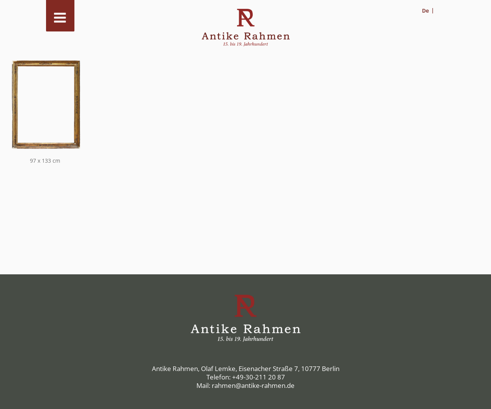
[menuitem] (428, 11)
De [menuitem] (425, 10)
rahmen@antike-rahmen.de (253, 385)
